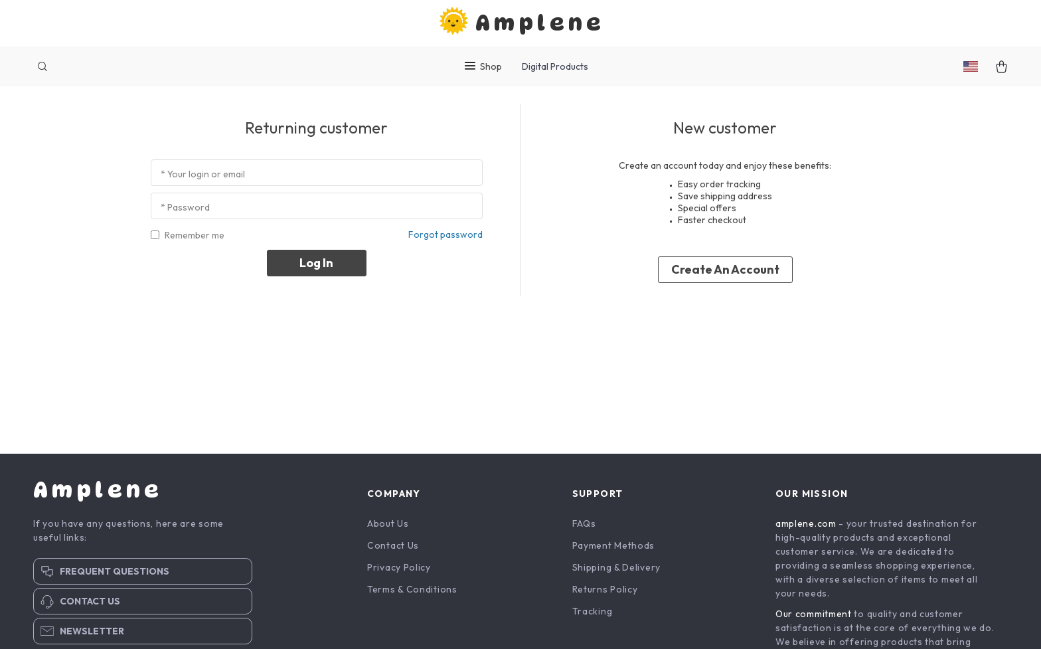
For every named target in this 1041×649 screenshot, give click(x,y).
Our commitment (813, 616)
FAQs (584, 526)
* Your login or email (203, 177)
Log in (316, 264)
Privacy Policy (399, 570)
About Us (388, 526)
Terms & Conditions (412, 592)
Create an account (725, 272)
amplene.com (806, 526)
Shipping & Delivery (616, 570)
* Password (185, 210)
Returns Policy (605, 592)
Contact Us (393, 548)
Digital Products (555, 66)
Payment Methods (613, 548)
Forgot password (445, 236)
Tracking (592, 614)
